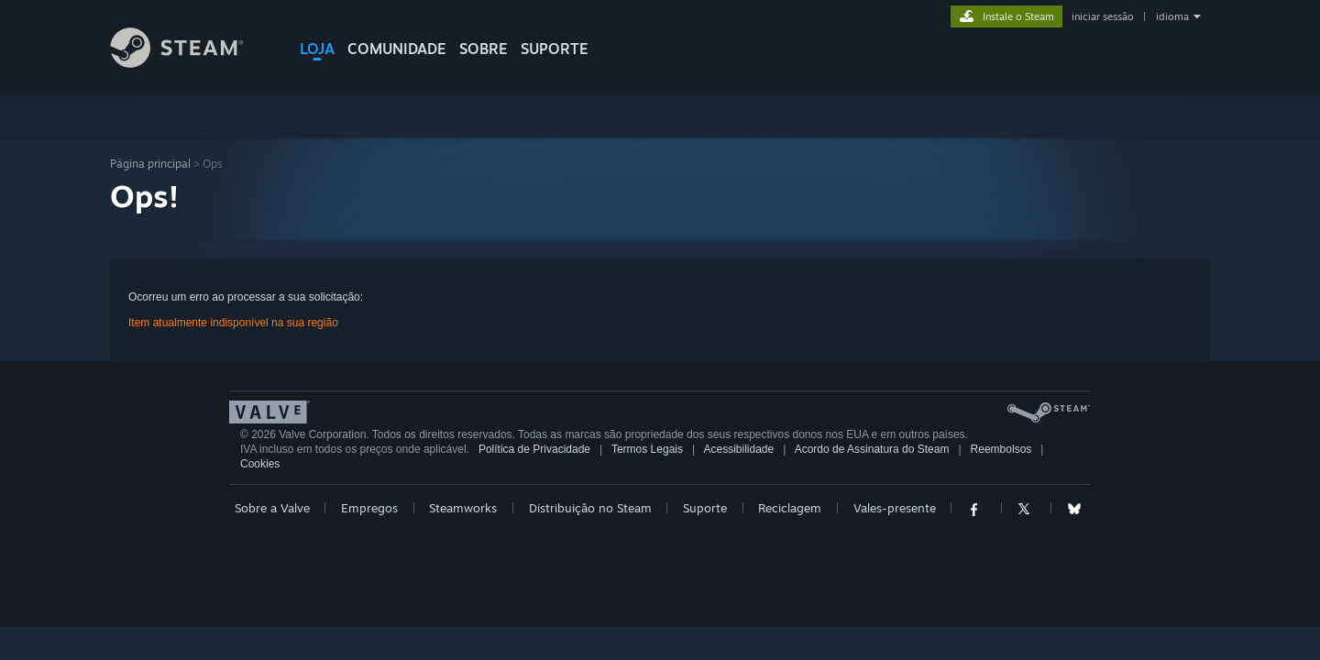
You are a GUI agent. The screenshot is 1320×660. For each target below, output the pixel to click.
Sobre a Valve (272, 507)
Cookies (260, 463)
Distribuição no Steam (590, 507)
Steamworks (463, 507)
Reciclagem (789, 507)
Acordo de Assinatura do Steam (872, 449)
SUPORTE (554, 48)
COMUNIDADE (396, 48)
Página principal (150, 163)
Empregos (369, 507)
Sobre (483, 48)
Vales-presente (894, 507)
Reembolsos (1001, 449)
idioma (1172, 16)
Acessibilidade (738, 449)
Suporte (705, 507)
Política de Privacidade (534, 449)
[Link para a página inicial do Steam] (190, 63)
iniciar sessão (1103, 16)
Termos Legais (647, 449)
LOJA (317, 48)
